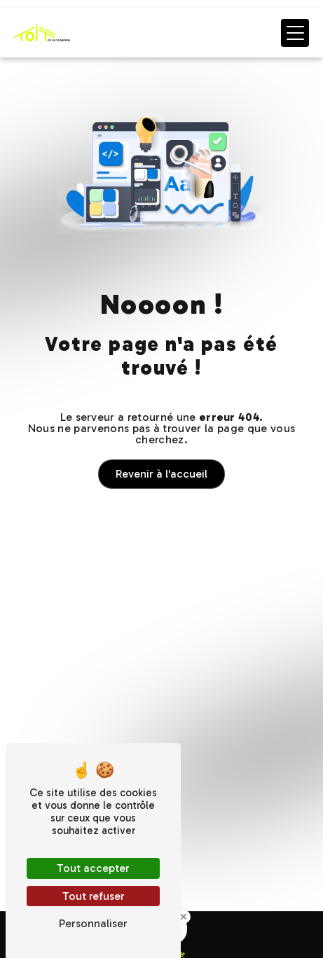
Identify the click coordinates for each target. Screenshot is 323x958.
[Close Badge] (184, 917)
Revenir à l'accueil (161, 473)
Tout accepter (93, 868)
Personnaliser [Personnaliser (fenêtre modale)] (93, 923)
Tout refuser (93, 896)
